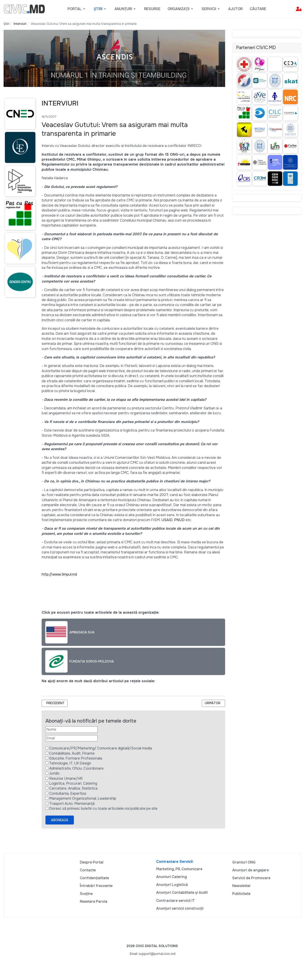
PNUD (179, 520)
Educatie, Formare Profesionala (75, 758)
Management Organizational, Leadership (82, 798)
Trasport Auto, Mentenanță (72, 803)
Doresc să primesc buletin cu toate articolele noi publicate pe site (103, 808)
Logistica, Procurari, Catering (73, 783)
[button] (77, 9)
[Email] (71, 738)
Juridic (54, 773)
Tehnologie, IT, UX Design (70, 763)
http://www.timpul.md (59, 574)
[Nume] (71, 729)
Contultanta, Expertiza (67, 793)
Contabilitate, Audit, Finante (72, 753)
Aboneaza (59, 820)
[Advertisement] (19, 387)
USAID (167, 520)
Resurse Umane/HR (66, 778)
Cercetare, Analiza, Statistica (73, 788)
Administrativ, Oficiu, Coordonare (76, 768)
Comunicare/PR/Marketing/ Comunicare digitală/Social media (100, 748)
